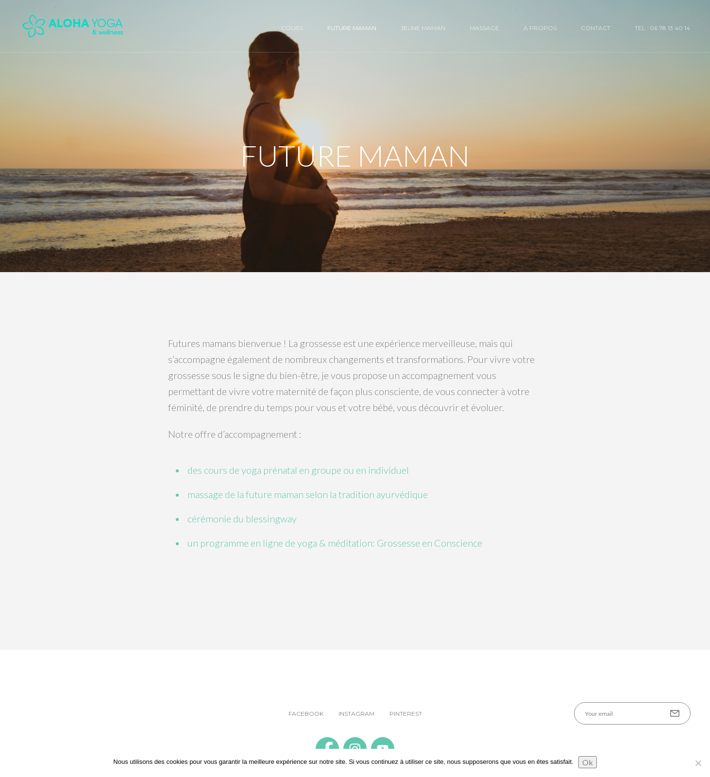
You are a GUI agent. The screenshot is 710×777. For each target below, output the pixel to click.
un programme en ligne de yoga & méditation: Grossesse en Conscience (334, 543)
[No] (698, 763)
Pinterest (405, 713)
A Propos (540, 28)
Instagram (356, 713)
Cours (292, 28)
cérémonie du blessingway (242, 518)
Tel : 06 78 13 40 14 (662, 28)
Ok (587, 762)
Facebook (305, 713)
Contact (595, 28)
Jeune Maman (423, 28)
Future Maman (351, 28)
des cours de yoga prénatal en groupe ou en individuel (298, 470)
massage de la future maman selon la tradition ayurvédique (307, 494)
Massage (484, 28)
